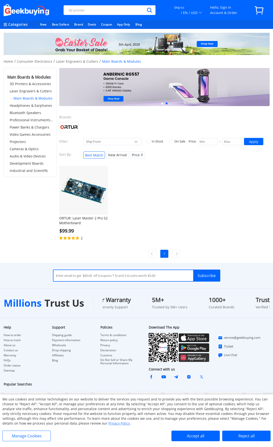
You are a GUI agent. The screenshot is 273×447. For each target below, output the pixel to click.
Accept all (195, 436)
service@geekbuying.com (239, 337)
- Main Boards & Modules (31, 98)
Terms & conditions (113, 335)
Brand (78, 24)
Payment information (66, 340)
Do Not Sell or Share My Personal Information (116, 361)
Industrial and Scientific (29, 170)
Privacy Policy (119, 423)
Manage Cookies (27, 436)
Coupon (106, 24)
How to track (12, 340)
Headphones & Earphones (31, 105)
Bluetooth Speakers (25, 112)
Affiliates (58, 355)
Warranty (10, 355)
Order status (12, 365)
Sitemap (9, 370)
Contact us (11, 350)
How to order (12, 335)
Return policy (109, 340)
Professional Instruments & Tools (31, 120)
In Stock (154, 141)
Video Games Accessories (30, 134)
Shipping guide (62, 335)
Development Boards (27, 163)
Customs (106, 355)
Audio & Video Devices (28, 156)
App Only (123, 24)
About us (9, 345)
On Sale (177, 141)
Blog (138, 24)
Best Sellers (60, 24)
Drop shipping (61, 350)
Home (8, 61)
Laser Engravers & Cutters (77, 61)
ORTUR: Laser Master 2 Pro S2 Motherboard (83, 220)
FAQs (7, 360)
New (43, 24)
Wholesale (59, 345)
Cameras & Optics (24, 149)
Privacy (105, 345)
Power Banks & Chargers (29, 127)
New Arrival (117, 155)
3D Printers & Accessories (30, 83)
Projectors (18, 141)
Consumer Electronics (34, 61)
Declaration (108, 350)
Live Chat (227, 355)
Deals (92, 24)
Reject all (246, 436)
